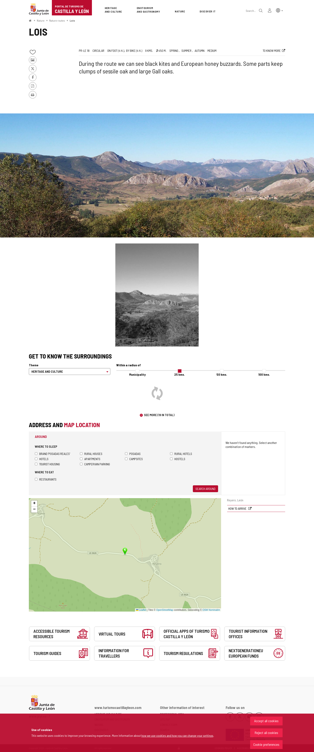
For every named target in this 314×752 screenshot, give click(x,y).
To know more (272, 50)
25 (179, 374)
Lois (72, 20)
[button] (279, 10)
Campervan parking (95, 464)
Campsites (134, 459)
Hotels (41, 459)
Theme (33, 365)
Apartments (90, 459)
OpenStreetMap (164, 610)
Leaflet (141, 610)
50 (221, 374)
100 (264, 374)
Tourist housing (47, 464)
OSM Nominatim (211, 610)
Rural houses (91, 454)
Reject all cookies (266, 732)
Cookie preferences (266, 744)
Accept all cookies (266, 721)
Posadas (133, 454)
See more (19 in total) (159, 415)
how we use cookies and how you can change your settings (177, 735)
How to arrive (237, 508)
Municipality (137, 374)
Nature (40, 20)
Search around (205, 489)
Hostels (177, 459)
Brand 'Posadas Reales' (52, 454)
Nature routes (57, 20)
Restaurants (45, 479)
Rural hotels (181, 454)
